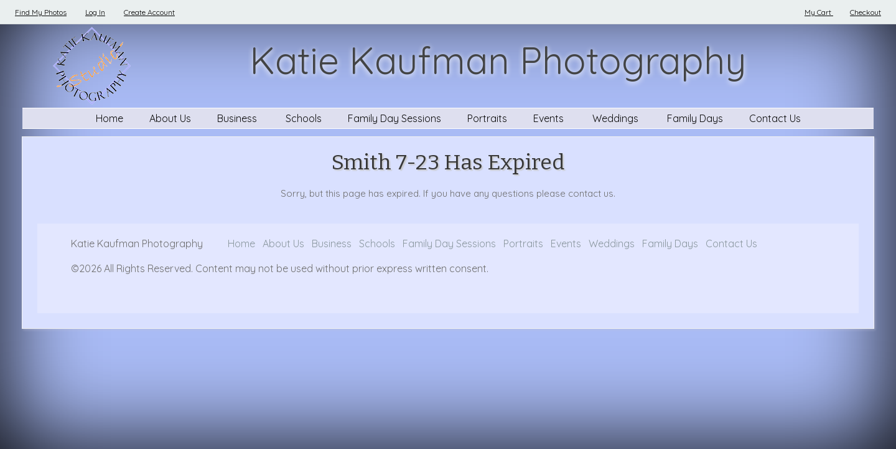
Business (238, 118)
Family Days (695, 118)
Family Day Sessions (394, 118)
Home (109, 118)
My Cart (819, 12)
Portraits (487, 118)
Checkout (865, 12)
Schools (304, 118)
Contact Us (775, 118)
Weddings (616, 118)
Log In (95, 12)
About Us (170, 118)
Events (549, 118)
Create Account (149, 12)
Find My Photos (41, 12)
